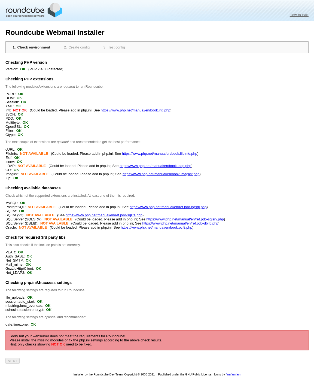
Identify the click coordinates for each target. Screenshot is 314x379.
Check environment (33, 47)
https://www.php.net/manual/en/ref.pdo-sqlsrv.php (185, 219)
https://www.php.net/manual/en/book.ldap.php (155, 166)
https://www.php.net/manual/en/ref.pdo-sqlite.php (104, 215)
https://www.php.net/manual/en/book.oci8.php (156, 227)
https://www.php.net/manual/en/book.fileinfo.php (159, 153)
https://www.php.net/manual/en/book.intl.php (135, 110)
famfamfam (233, 374)
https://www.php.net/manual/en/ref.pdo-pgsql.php (168, 207)
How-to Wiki (299, 15)
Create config (79, 47)
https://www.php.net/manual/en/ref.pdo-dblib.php (180, 223)
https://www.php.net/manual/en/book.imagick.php (161, 174)
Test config (116, 47)
